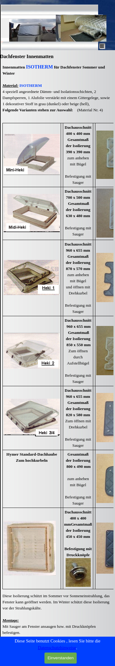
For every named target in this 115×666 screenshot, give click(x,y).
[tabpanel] (57, 91)
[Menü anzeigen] (102, 46)
